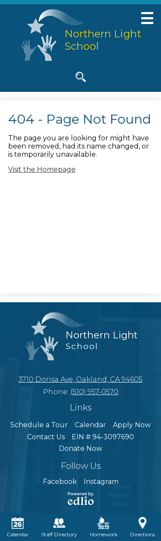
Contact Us (46, 437)
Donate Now (80, 448)
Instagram (101, 481)
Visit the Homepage (42, 169)
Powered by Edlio (81, 498)
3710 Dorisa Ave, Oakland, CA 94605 (80, 379)
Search (80, 78)
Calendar (90, 425)
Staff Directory (59, 527)
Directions (142, 527)
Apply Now (132, 425)
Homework (104, 527)
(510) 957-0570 (94, 392)
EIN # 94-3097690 (103, 437)
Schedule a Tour (39, 425)
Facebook (60, 481)
